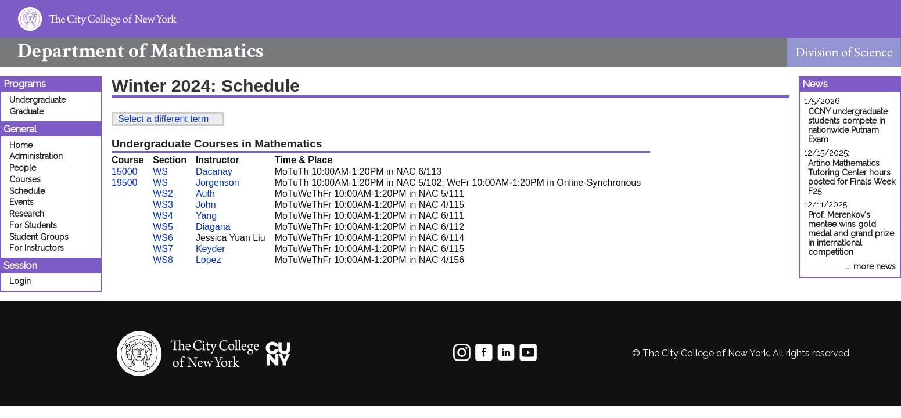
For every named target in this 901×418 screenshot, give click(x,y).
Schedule (27, 191)
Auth (205, 194)
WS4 (163, 216)
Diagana (213, 227)
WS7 (163, 249)
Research (26, 213)
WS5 (163, 227)
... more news (871, 266)
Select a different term (163, 119)
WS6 (163, 238)
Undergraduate (37, 100)
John (206, 205)
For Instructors (36, 248)
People (22, 167)
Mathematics (131, 51)
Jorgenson (217, 183)
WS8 (163, 260)
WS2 (163, 194)
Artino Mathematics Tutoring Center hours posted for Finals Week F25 (851, 177)
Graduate (26, 111)
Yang (206, 216)
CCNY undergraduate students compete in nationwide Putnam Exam (848, 125)
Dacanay (214, 171)
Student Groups (39, 237)
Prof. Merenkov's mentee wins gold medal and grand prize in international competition (851, 233)
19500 (125, 183)
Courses (25, 179)
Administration (36, 156)
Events (21, 202)
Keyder (210, 249)
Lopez (208, 260)
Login (20, 281)
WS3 (163, 205)
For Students (33, 225)
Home (21, 145)
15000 (125, 171)
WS (160, 171)
